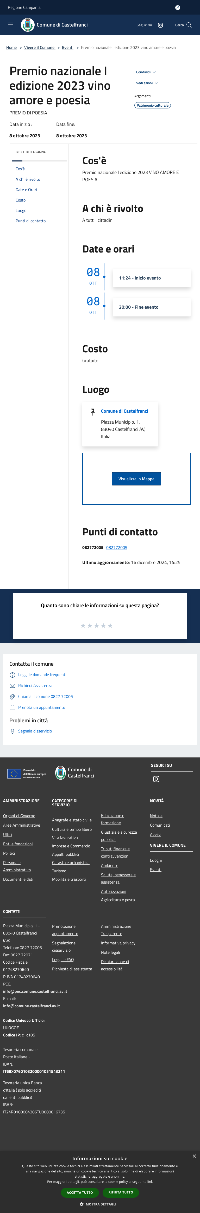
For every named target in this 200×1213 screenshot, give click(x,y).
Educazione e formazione (112, 819)
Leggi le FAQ (63, 959)
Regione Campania (24, 7)
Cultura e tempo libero (72, 829)
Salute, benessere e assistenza (118, 878)
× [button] (194, 1156)
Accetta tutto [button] (80, 1192)
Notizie (156, 816)
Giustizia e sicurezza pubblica (119, 835)
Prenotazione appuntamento (65, 930)
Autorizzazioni (113, 891)
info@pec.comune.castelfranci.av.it (35, 991)
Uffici (7, 834)
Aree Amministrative (21, 825)
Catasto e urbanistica (71, 862)
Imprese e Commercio (71, 846)
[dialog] (100, 1182)
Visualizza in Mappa (136, 479)
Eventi (67, 47)
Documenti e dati (18, 879)
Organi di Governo (19, 816)
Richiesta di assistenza (72, 969)
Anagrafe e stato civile (72, 820)
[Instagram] (158, 24)
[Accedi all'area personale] (178, 8)
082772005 (116, 547)
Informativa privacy (118, 943)
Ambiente (109, 865)
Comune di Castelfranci (124, 410)
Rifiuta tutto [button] (121, 1192)
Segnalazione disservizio (64, 946)
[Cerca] (189, 25)
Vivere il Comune (39, 47)
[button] (100, 1204)
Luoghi (156, 860)
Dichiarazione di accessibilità (115, 965)
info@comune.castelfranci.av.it (31, 1006)
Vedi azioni (148, 83)
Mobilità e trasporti (69, 879)
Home (11, 47)
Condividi (147, 72)
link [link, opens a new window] (150, 1181)
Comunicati (160, 825)
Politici (9, 853)
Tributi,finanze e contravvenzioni (115, 852)
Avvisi (155, 834)
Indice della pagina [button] (31, 152)
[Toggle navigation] (10, 24)
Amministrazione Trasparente (116, 930)
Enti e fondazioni (18, 844)
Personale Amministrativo (17, 866)
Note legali (110, 952)
